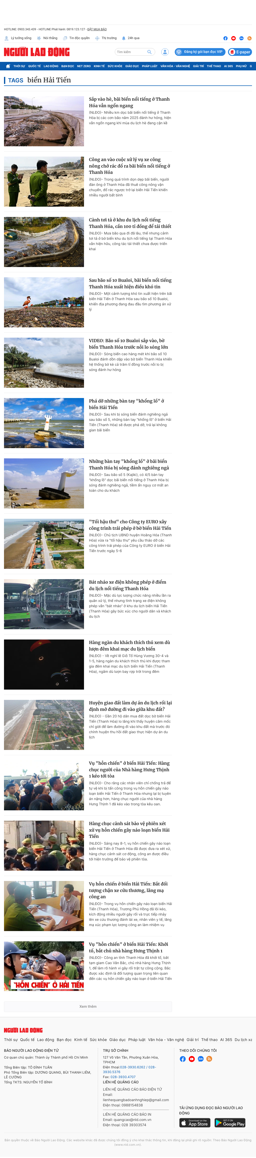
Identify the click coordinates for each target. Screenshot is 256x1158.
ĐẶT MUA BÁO (96, 29)
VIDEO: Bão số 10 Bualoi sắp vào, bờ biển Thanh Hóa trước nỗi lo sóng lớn (128, 344)
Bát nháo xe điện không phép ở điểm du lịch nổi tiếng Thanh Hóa (127, 585)
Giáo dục (132, 66)
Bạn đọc (68, 66)
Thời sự (19, 66)
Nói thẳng (47, 38)
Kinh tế (99, 66)
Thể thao (214, 66)
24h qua (131, 38)
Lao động (51, 66)
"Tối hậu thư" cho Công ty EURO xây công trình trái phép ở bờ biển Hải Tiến (130, 525)
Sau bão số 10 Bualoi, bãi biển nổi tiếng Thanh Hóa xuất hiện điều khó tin (130, 284)
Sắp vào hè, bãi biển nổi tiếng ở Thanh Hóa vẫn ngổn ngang (129, 102)
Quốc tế (34, 66)
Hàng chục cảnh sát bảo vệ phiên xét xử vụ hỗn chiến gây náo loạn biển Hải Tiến (129, 830)
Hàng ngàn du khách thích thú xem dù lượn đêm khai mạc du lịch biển (129, 646)
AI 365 (228, 66)
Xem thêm (88, 1006)
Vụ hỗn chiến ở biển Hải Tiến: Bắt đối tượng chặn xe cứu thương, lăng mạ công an (128, 890)
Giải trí (198, 66)
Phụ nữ (241, 66)
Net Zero (84, 66)
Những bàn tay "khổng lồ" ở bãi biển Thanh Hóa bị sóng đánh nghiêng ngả (129, 465)
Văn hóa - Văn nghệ (175, 66)
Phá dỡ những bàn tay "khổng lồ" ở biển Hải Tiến (126, 404)
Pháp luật (150, 66)
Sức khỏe (115, 66)
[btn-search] (149, 52)
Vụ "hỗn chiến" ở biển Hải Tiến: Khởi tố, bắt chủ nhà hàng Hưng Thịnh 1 (128, 948)
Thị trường (106, 38)
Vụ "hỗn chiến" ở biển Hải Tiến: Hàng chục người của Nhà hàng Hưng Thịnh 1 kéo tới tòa (129, 769)
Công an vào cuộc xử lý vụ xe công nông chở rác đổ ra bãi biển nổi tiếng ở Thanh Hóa (129, 166)
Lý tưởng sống (18, 38)
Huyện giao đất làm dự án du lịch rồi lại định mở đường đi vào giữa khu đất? (130, 706)
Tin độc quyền (76, 38)
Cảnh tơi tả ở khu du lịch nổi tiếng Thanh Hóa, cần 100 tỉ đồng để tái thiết (130, 223)
